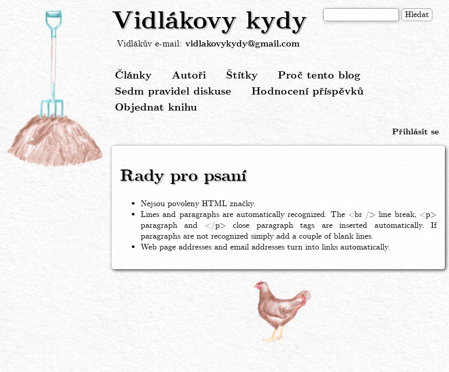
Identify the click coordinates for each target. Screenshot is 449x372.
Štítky (242, 76)
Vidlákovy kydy (209, 21)
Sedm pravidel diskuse (173, 92)
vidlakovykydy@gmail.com (242, 44)
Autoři (189, 76)
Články (133, 76)
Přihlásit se (415, 132)
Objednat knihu (156, 108)
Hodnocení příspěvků (307, 92)
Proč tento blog (319, 76)
